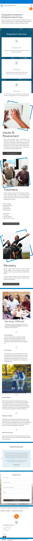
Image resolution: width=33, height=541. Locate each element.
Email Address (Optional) (8, 487)
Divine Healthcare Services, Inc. (10, 5)
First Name (5, 477)
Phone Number (6, 482)
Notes (4, 492)
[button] (31, 6)
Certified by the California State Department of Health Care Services (15, 508)
